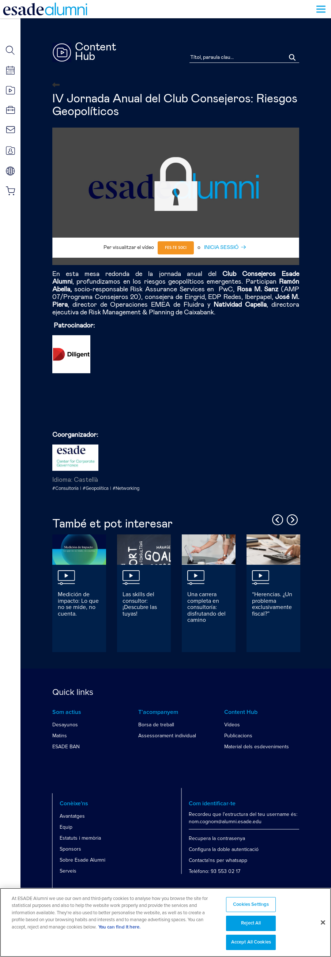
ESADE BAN (66, 747)
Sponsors (70, 849)
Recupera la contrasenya (217, 838)
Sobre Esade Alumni (82, 860)
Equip (66, 827)
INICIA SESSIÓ (221, 247)
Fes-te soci (176, 248)
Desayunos (65, 725)
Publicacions (238, 736)
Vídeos (232, 725)
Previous (276, 518)
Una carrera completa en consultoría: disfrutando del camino (206, 607)
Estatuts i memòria (80, 838)
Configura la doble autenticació (224, 849)
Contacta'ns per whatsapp (218, 860)
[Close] (323, 926)
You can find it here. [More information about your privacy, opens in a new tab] (119, 930)
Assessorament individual (167, 736)
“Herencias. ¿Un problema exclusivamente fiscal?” (272, 604)
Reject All (251, 926)
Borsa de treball (156, 725)
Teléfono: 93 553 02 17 (214, 871)
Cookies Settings (251, 907)
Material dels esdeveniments (256, 747)
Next (291, 518)
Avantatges (72, 816)
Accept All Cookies (251, 945)
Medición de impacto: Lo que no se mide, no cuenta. (78, 604)
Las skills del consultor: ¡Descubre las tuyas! (140, 604)
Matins (59, 736)
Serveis (68, 871)
